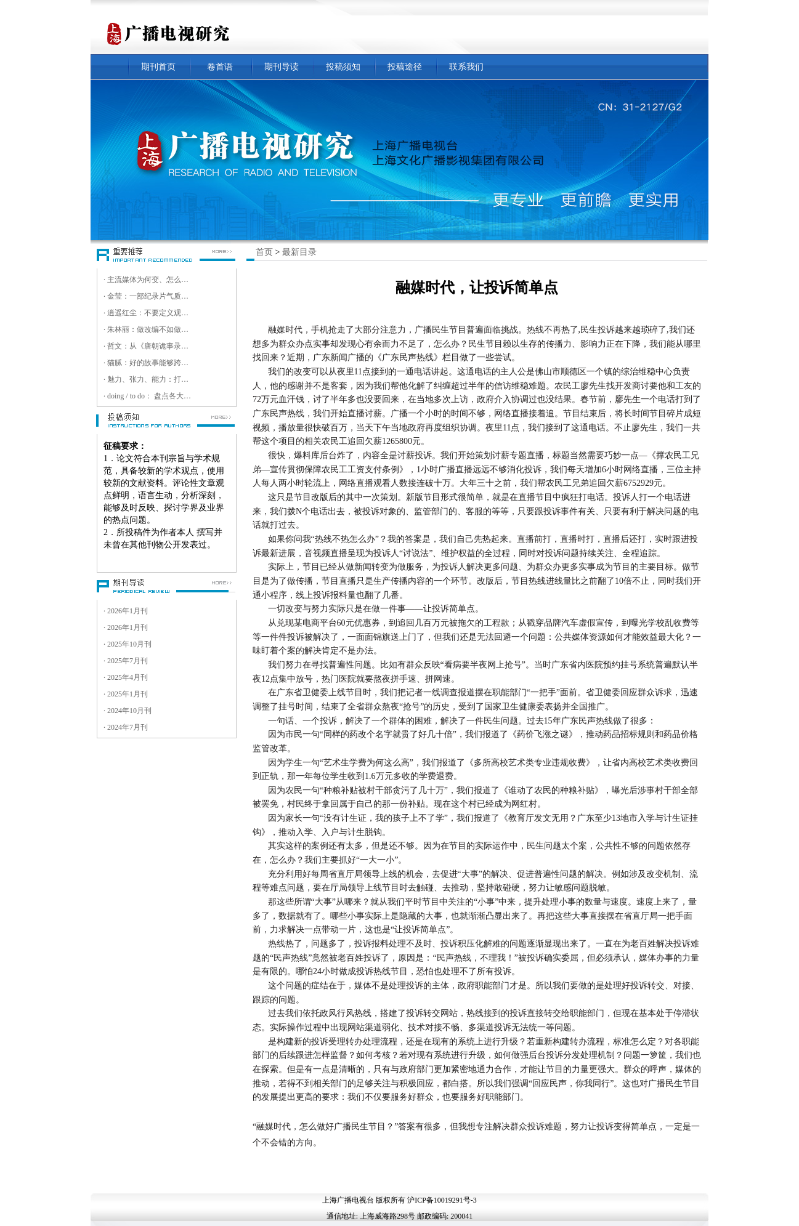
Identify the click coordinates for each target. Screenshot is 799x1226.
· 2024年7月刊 (125, 727)
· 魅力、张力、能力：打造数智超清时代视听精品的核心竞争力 (147, 379)
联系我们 (466, 66)
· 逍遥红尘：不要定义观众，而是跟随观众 (147, 313)
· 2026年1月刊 (125, 611)
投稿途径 (404, 66)
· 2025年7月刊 (125, 660)
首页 (264, 252)
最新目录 (299, 252)
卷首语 (220, 66)
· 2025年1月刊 (125, 694)
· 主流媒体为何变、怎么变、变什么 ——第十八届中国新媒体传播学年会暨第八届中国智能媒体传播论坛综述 (147, 279)
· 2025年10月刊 (127, 644)
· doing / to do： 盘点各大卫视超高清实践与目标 (147, 396)
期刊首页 (158, 66)
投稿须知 (343, 66)
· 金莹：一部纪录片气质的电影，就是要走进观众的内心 (147, 296)
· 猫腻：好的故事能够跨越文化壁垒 (147, 362)
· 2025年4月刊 (125, 677)
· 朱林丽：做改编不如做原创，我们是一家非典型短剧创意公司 (147, 329)
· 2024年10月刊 (127, 710)
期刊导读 (281, 66)
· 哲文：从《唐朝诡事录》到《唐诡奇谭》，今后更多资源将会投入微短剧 (147, 346)
